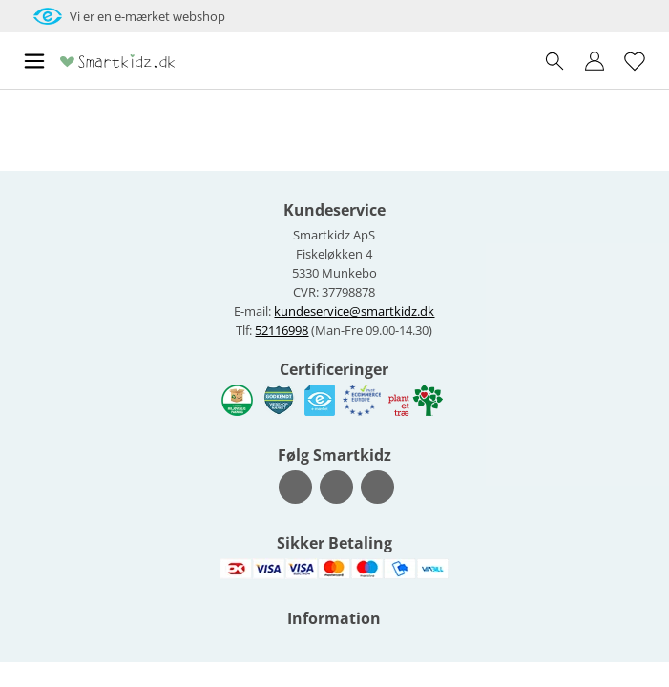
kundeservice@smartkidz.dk (354, 311)
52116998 (281, 330)
